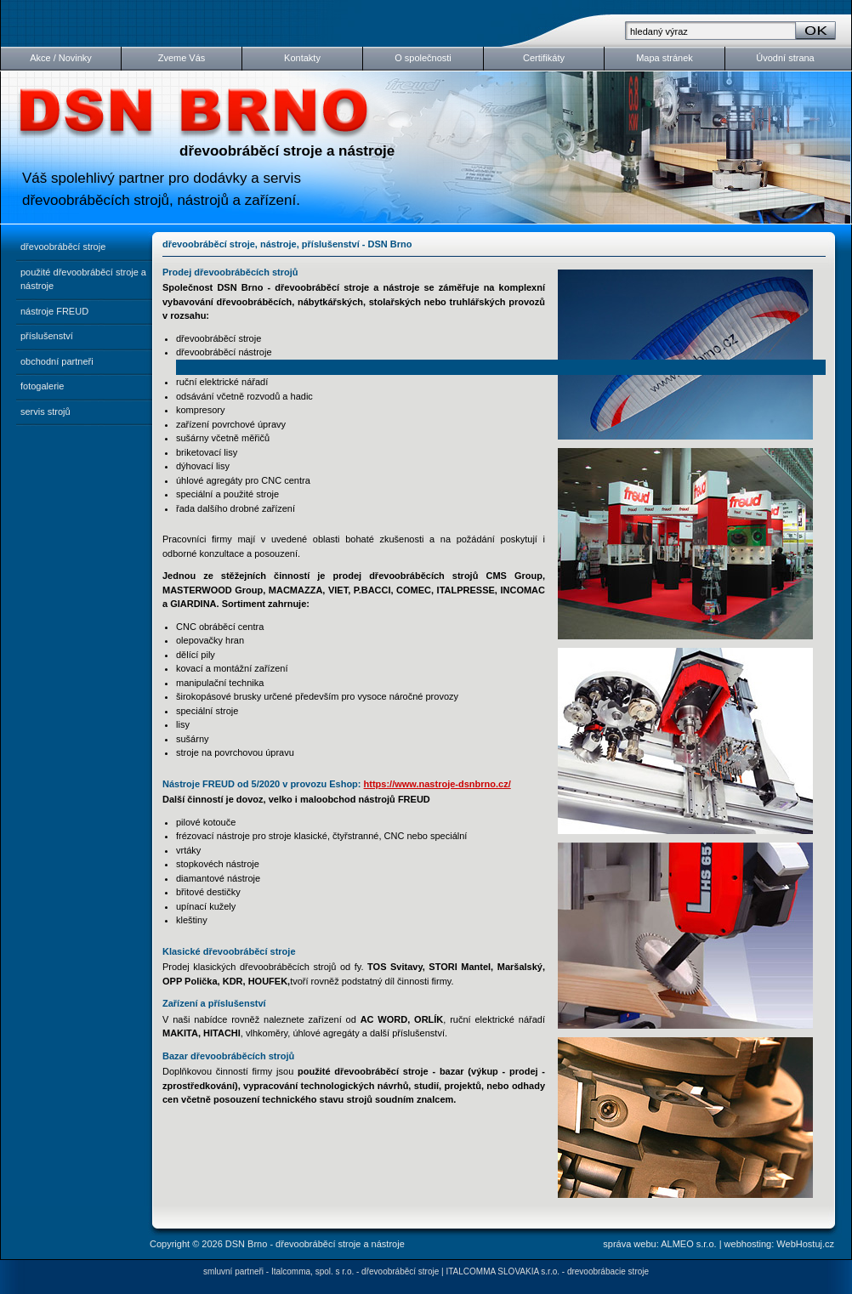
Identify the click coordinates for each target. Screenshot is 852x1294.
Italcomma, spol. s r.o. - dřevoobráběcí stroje (355, 1271)
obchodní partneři (57, 361)
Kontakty (302, 58)
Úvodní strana (785, 58)
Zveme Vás (182, 58)
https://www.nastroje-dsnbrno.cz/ (437, 784)
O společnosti (423, 58)
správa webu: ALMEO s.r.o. (659, 1244)
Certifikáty (544, 58)
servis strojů (45, 411)
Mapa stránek (664, 58)
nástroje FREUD (54, 311)
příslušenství (46, 336)
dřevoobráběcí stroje (62, 246)
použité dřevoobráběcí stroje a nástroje (83, 279)
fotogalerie (42, 386)
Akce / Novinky (61, 58)
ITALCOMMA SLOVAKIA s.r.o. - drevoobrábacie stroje (547, 1271)
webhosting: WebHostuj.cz (779, 1244)
